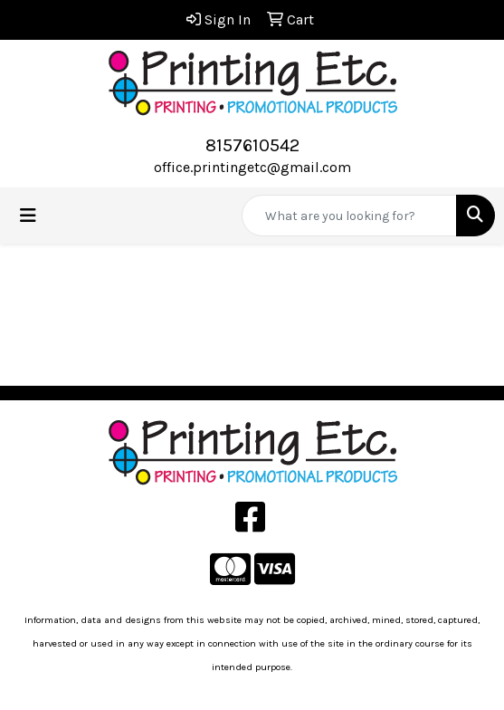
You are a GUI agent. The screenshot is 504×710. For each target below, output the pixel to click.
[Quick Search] (349, 215)
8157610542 (252, 145)
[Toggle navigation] (28, 216)
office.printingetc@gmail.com (252, 167)
